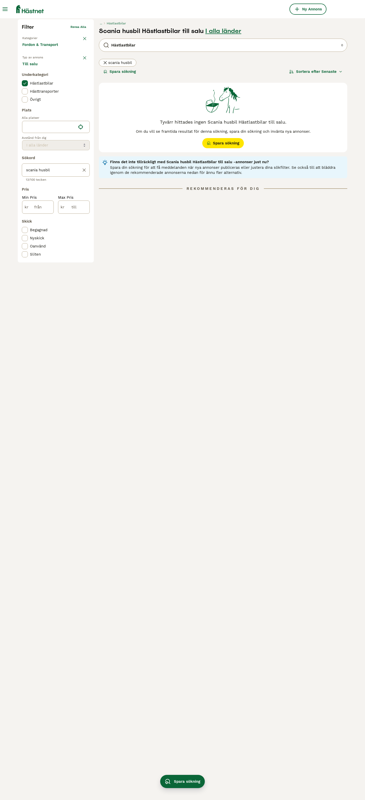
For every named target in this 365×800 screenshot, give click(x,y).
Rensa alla (78, 105)
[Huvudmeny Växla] (5, 9)
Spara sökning (119, 150)
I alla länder (223, 109)
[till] (74, 292)
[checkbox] (25, 169)
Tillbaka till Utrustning (39, 116)
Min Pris (29, 283)
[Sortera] (315, 150)
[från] (38, 292)
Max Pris (66, 283)
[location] (56, 213)
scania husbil (117, 141)
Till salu (34, 147)
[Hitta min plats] (81, 213)
